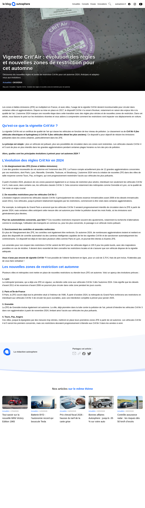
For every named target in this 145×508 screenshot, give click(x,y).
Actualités (76, 4)
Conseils (85, 4)
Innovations (102, 4)
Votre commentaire (10, 459)
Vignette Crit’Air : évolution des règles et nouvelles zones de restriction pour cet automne (43, 87)
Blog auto (5, 87)
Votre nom (7, 447)
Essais (93, 4)
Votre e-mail (79, 447)
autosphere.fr (120, 4)
